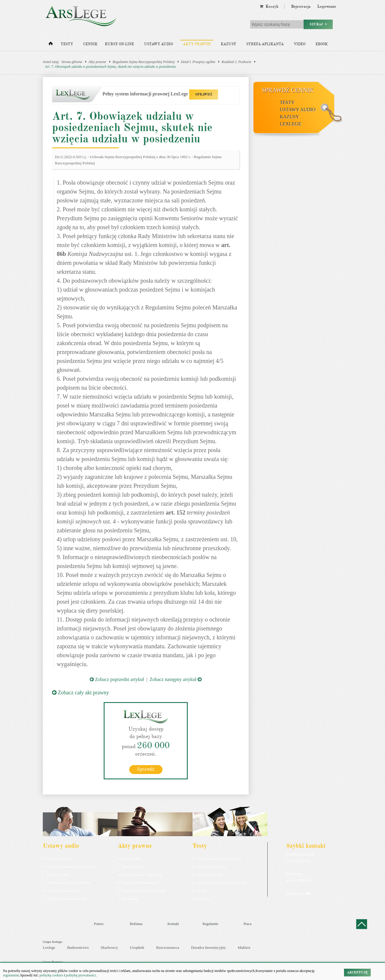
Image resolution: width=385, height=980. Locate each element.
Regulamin (210, 924)
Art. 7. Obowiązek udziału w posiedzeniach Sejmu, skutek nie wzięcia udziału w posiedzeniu (110, 67)
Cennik (90, 44)
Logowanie (326, 6)
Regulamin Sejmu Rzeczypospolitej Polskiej (144, 62)
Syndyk (202, 890)
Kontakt (173, 924)
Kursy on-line (119, 44)
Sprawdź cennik (288, 90)
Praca (248, 924)
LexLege (290, 123)
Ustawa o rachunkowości (63, 890)
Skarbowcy (109, 947)
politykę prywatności (81, 975)
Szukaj (318, 24)
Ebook (321, 44)
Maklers (244, 947)
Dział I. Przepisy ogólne (198, 62)
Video (299, 44)
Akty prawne (197, 44)
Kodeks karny (131, 858)
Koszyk (269, 6)
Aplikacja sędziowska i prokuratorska (221, 882)
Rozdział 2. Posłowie (236, 62)
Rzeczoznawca (167, 947)
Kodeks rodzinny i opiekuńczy (142, 874)
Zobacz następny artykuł (176, 679)
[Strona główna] (51, 44)
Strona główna (71, 62)
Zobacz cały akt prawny (80, 693)
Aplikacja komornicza (211, 866)
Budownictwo (78, 947)
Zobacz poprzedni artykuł (117, 679)
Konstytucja (130, 898)
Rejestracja (301, 6)
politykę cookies (51, 975)
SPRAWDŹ (203, 94)
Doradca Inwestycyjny (208, 947)
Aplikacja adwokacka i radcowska (219, 858)
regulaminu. (11, 975)
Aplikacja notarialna (210, 874)
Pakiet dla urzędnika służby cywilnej (71, 866)
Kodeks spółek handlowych (140, 882)
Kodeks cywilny (58, 874)
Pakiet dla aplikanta (60, 858)
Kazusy (228, 44)
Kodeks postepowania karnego (67, 898)
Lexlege (49, 947)
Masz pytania (297, 893)
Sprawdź (145, 769)
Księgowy (203, 898)
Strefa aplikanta (265, 44)
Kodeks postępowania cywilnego (68, 882)
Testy (67, 44)
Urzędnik (137, 947)
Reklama (136, 924)
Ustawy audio (158, 44)
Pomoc (99, 924)
